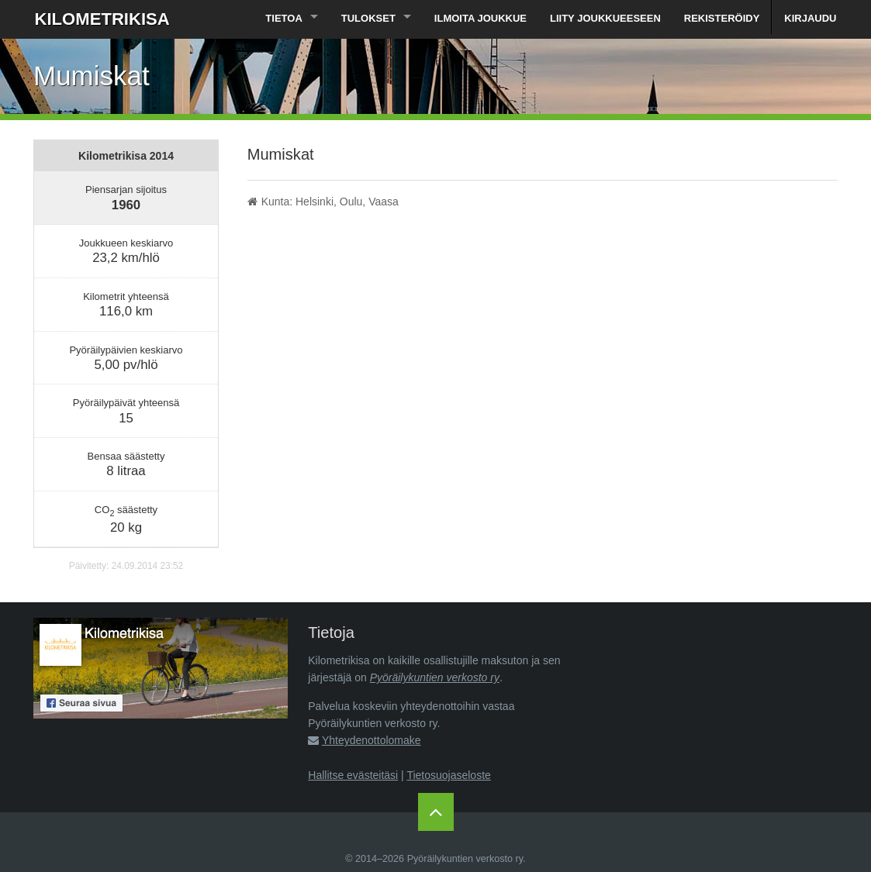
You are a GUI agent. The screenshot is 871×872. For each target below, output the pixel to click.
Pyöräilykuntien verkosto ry (434, 677)
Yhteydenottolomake (371, 740)
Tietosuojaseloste (448, 775)
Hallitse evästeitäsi (353, 775)
